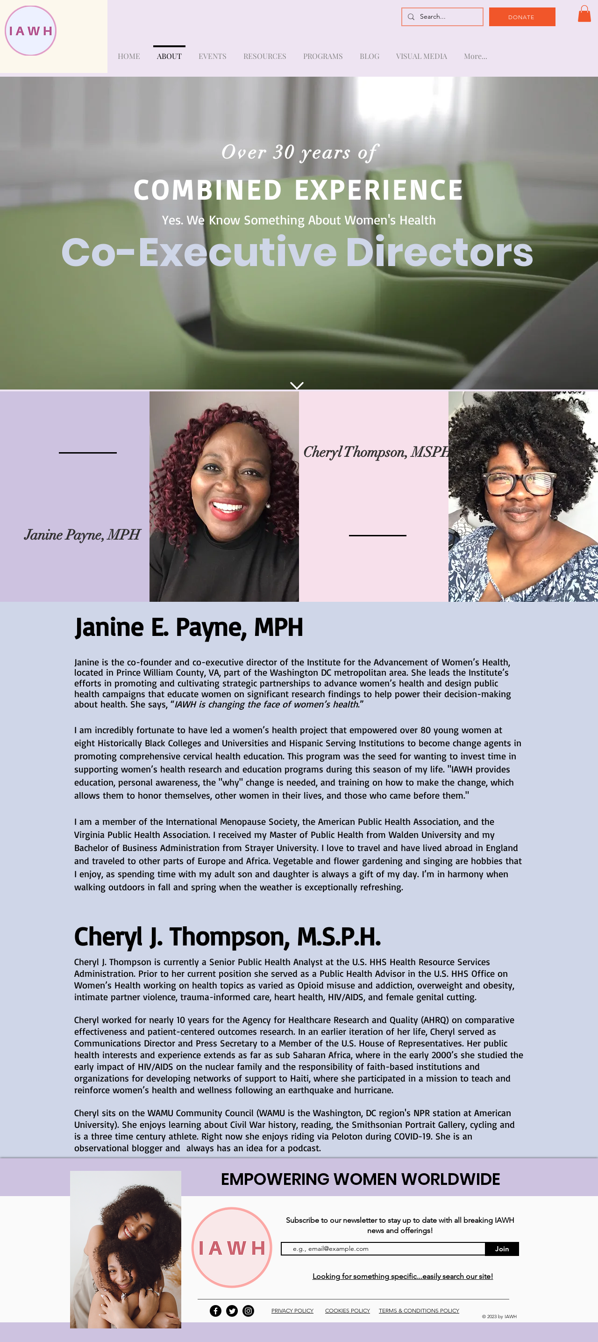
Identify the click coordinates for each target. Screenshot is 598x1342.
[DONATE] (522, 16)
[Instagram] (248, 1311)
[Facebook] (215, 1311)
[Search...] (441, 16)
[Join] (502, 1249)
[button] (584, 13)
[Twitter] (232, 1311)
